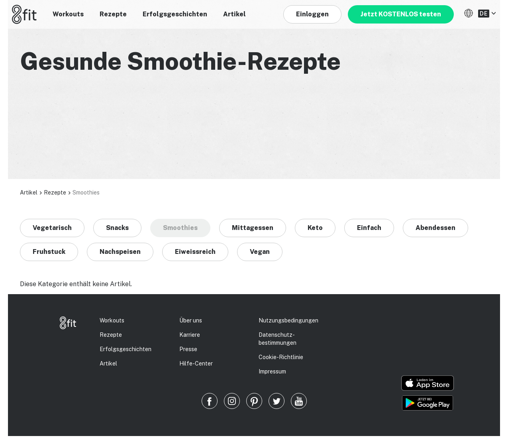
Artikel (234, 14)
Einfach (369, 228)
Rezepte (113, 14)
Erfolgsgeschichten (175, 14)
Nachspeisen (120, 251)
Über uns (190, 320)
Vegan (260, 251)
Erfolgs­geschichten (125, 349)
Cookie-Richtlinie (281, 357)
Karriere (189, 335)
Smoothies (180, 228)
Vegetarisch (52, 228)
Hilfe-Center (196, 363)
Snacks (117, 228)
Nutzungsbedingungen (288, 320)
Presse (188, 349)
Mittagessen (252, 228)
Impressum (272, 371)
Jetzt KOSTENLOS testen (401, 14)
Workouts (68, 14)
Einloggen (312, 14)
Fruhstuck (49, 251)
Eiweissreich (195, 251)
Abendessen (435, 228)
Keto (315, 228)
